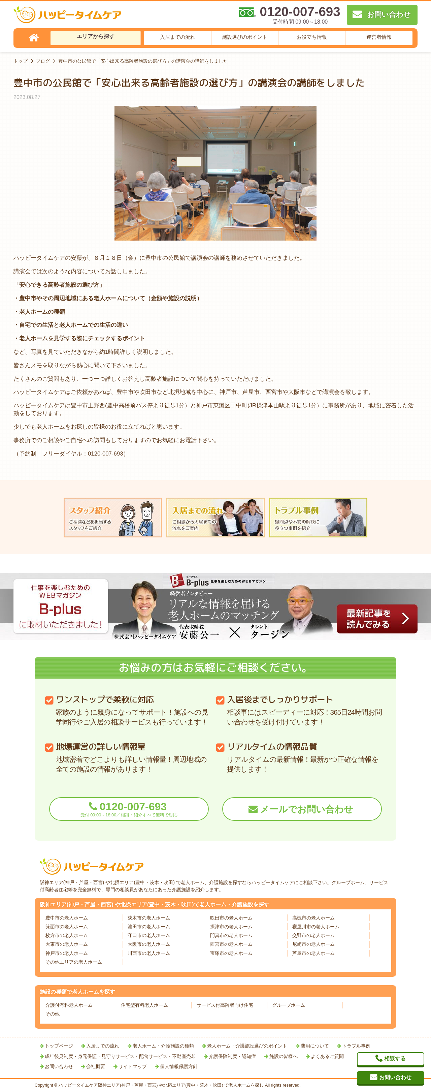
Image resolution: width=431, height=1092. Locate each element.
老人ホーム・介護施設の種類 (163, 1046)
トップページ (59, 1046)
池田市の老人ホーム (149, 926)
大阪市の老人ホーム (149, 944)
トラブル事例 (356, 1046)
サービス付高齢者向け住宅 (225, 1005)
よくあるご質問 (327, 1056)
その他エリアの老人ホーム (73, 962)
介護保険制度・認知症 (232, 1056)
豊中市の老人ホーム (66, 918)
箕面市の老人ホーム (66, 926)
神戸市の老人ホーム (66, 953)
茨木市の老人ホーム (149, 918)
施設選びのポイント (244, 37)
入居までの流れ (177, 37)
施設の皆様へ (283, 1056)
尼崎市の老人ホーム (313, 944)
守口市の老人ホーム (149, 935)
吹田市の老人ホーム (231, 918)
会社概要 (95, 1066)
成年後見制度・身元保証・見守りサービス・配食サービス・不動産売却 (120, 1056)
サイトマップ (133, 1066)
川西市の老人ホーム (149, 953)
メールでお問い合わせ (306, 809)
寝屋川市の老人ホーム (315, 926)
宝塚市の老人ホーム (231, 953)
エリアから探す (95, 36)
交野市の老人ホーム (313, 935)
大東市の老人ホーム (66, 944)
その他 (52, 1014)
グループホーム (288, 1005)
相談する (395, 1058)
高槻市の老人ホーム (313, 918)
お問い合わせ (59, 1066)
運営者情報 (379, 37)
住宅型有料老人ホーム (144, 1005)
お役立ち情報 (312, 37)
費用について (315, 1046)
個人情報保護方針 (179, 1066)
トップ (20, 61)
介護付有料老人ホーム (69, 1005)
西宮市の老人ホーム (231, 944)
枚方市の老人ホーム (66, 935)
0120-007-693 (129, 809)
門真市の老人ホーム (231, 935)
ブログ (43, 61)
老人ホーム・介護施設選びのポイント (247, 1046)
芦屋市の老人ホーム (313, 953)
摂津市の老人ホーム (231, 926)
